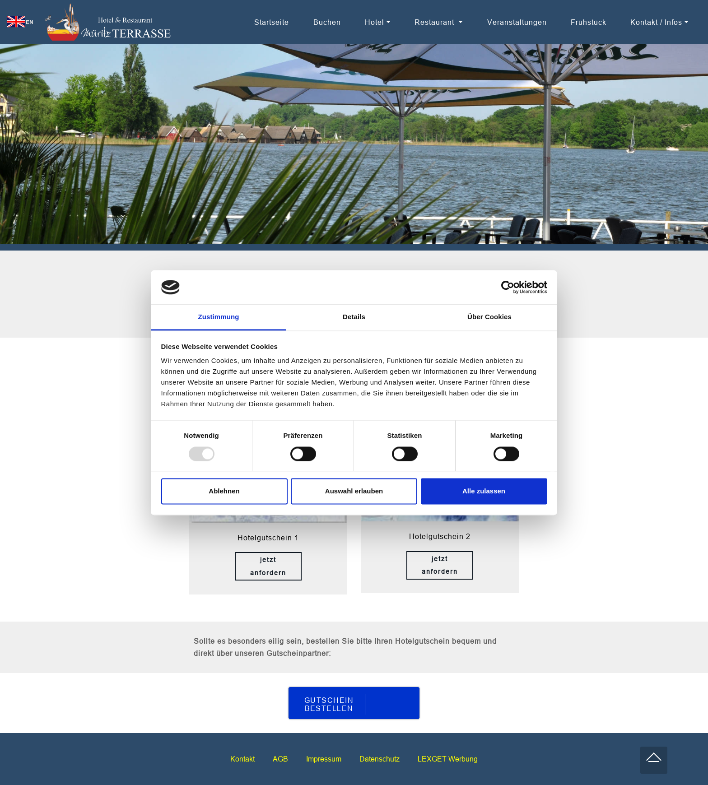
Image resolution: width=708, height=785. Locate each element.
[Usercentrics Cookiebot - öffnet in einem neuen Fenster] (507, 287)
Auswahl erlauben (354, 491)
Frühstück (588, 22)
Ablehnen (224, 491)
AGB (280, 759)
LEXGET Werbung (448, 759)
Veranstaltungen (517, 22)
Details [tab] (354, 317)
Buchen (327, 22)
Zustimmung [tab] (218, 317)
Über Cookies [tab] (489, 317)
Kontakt (242, 759)
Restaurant (435, 22)
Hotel (374, 22)
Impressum (323, 759)
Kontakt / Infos (656, 22)
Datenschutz (379, 759)
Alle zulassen (483, 491)
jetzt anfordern (268, 566)
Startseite (271, 22)
